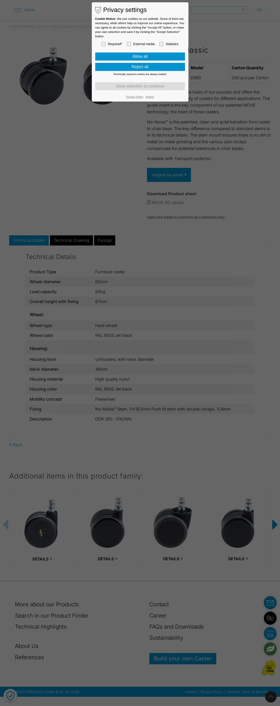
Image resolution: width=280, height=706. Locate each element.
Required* (111, 44)
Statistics (169, 44)
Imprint (149, 97)
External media (141, 44)
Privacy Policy (134, 97)
